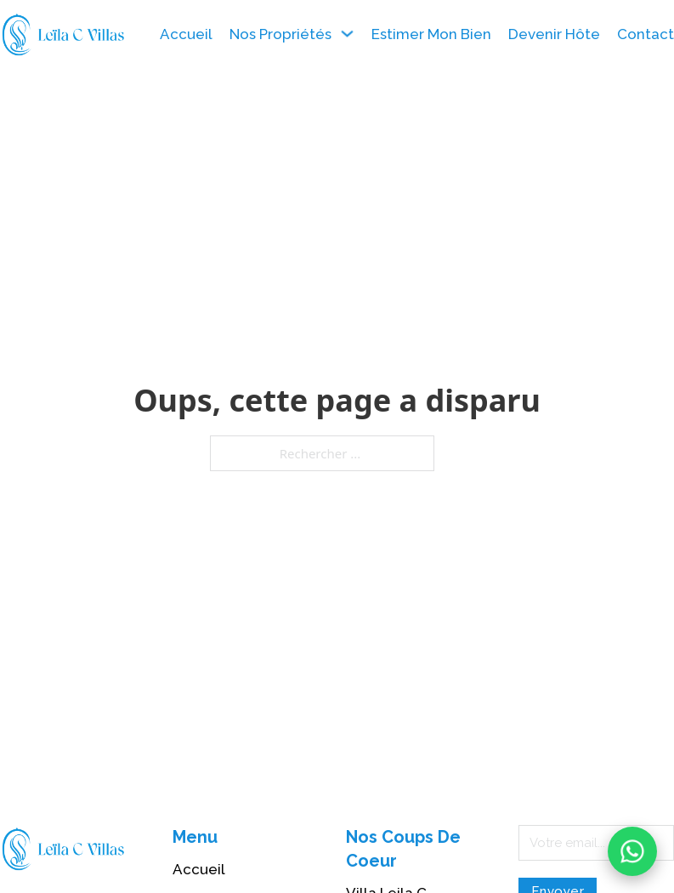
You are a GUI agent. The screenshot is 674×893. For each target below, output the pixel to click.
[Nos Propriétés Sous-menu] (347, 33)
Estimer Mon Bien (431, 34)
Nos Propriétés (280, 34)
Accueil (186, 34)
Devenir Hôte (554, 34)
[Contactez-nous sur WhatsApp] (632, 851)
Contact (645, 34)
